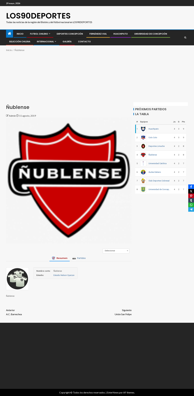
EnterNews (113, 392)
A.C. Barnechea (37, 312)
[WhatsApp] (191, 205)
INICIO (20, 33)
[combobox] (116, 251)
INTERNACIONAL (45, 41)
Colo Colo (153, 137)
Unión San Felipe (100, 312)
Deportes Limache (157, 146)
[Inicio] (9, 33)
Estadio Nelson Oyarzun (64, 275)
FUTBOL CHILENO (39, 33)
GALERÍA (67, 41)
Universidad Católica (158, 163)
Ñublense (153, 155)
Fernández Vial (98, 33)
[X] (191, 191)
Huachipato (120, 33)
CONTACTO (84, 41)
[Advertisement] (97, 76)
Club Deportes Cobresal (159, 181)
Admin (12, 115)
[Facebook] (191, 186)
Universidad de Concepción (150, 33)
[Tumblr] (191, 200)
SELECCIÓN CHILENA (19, 41)
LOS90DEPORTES (38, 15)
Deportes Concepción (70, 33)
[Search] (185, 37)
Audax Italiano (155, 172)
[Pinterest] (191, 196)
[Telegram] (191, 209)
